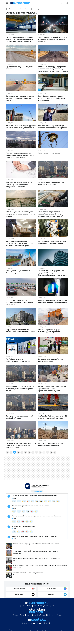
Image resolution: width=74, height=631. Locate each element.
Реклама (28, 613)
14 (51, 452)
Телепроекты (39, 613)
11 (40, 452)
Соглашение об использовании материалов (37, 607)
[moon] (62, 3)
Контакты (18, 613)
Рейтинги (62, 613)
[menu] (7, 3)
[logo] (34, 3)
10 (36, 452)
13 (47, 452)
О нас (10, 613)
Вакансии (51, 613)
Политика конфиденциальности (37, 622)
